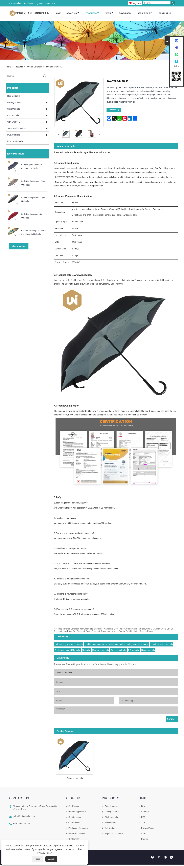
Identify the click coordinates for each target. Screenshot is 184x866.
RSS (143, 817)
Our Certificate (74, 817)
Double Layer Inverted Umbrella (99, 644)
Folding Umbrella (15, 103)
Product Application (77, 812)
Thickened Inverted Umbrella (67, 650)
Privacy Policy (44, 853)
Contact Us (165, 13)
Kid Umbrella (13, 116)
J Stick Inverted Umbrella (161, 644)
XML (143, 823)
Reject (37, 859)
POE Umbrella (13, 135)
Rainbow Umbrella (100, 650)
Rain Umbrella (13, 96)
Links (143, 806)
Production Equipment (78, 828)
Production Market (76, 834)
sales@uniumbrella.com (23, 3)
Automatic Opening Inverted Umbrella (131, 644)
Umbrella (86, 650)
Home (58, 13)
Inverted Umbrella (54, 67)
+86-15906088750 (47, 3)
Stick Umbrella (13, 109)
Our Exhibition (74, 823)
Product (144, 839)
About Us (72, 13)
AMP (143, 834)
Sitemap (145, 812)
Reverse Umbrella (34, 67)
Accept (51, 859)
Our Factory (73, 806)
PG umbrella (133, 650)
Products (92, 13)
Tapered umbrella (118, 650)
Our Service (73, 839)
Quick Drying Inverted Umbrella (69, 644)
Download (125, 13)
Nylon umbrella (148, 650)
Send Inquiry (144, 13)
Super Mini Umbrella (16, 128)
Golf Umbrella (13, 122)
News (109, 13)
